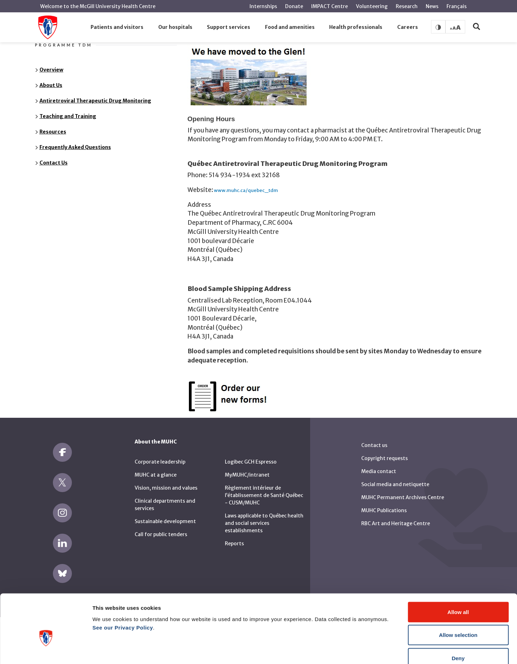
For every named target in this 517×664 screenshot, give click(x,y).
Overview (51, 70)
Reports (234, 543)
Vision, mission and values (166, 488)
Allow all (458, 572)
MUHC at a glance (156, 475)
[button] (117, 27)
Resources (52, 132)
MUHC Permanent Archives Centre (402, 497)
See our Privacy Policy (122, 587)
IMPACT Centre (329, 6)
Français (457, 6)
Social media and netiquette (395, 484)
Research (407, 6)
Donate (294, 6)
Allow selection (458, 595)
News (432, 6)
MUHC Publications (384, 510)
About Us (50, 85)
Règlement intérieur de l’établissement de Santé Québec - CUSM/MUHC (264, 495)
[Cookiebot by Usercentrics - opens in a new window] (45, 650)
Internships (263, 6)
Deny (458, 618)
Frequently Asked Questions (75, 147)
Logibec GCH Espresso (251, 462)
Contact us (374, 445)
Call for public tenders (161, 534)
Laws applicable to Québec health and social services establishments (264, 523)
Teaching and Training (67, 116)
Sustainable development (165, 521)
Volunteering (372, 6)
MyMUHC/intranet (247, 475)
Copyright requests (384, 458)
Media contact (378, 471)
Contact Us (53, 163)
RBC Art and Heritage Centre (395, 523)
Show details (369, 650)
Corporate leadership (160, 462)
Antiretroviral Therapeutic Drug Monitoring (95, 101)
